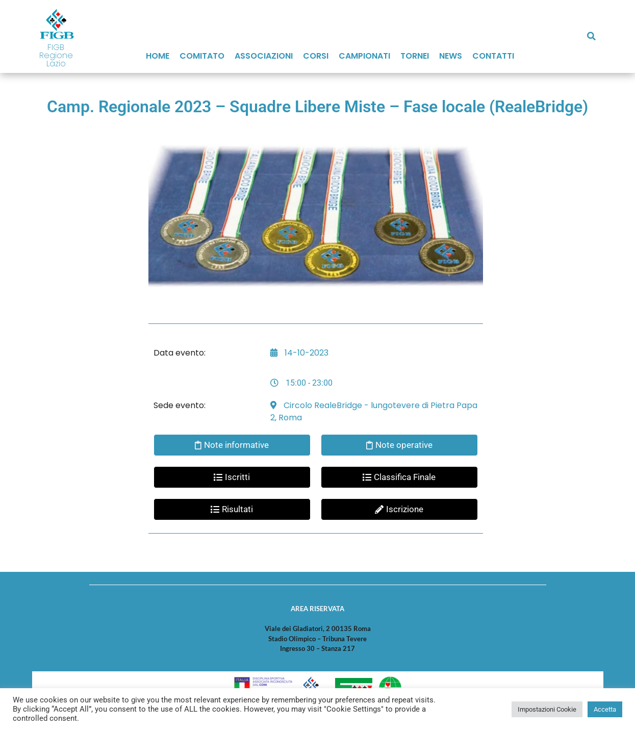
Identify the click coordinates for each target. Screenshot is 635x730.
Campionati (364, 56)
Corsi (315, 56)
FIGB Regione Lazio (56, 55)
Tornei (414, 56)
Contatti (493, 56)
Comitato (202, 56)
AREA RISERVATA (317, 609)
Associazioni (264, 56)
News (450, 56)
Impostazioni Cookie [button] (547, 709)
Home (157, 56)
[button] (591, 36)
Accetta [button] (605, 709)
